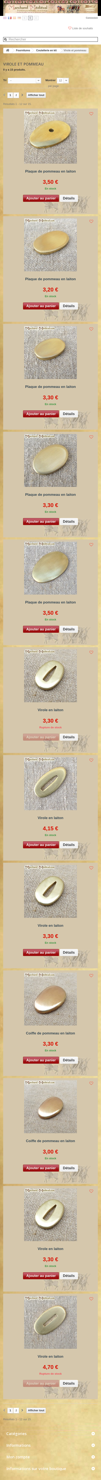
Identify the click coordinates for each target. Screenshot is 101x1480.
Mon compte (18, 1456)
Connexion (92, 18)
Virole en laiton (50, 710)
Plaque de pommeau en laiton (50, 171)
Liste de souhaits (81, 28)
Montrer (50, 80)
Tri (5, 80)
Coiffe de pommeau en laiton (50, 1033)
